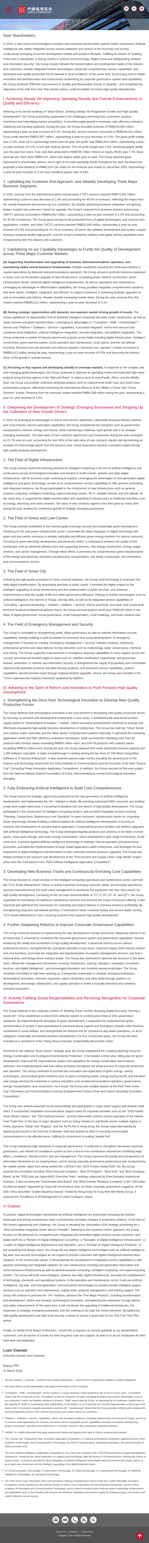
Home (5, 22)
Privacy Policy (87, 1532)
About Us (14, 22)
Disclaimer (73, 1532)
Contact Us (60, 1532)
